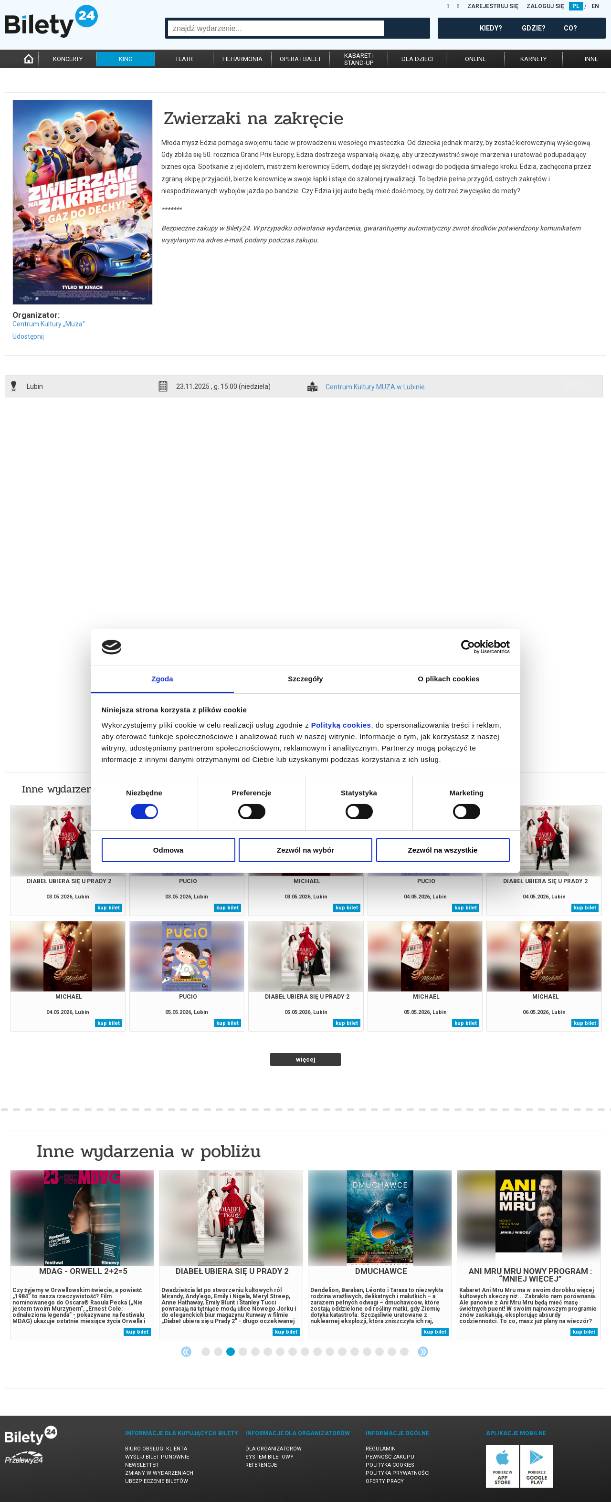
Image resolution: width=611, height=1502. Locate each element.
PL (575, 6)
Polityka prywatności (398, 1473)
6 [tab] (268, 1352)
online (475, 59)
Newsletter (141, 1465)
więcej (306, 1059)
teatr (184, 59)
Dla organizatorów (273, 1449)
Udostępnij (28, 336)
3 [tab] (231, 1352)
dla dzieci (417, 59)
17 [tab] (405, 1352)
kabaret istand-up (359, 59)
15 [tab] (380, 1352)
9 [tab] (305, 1352)
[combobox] (276, 28)
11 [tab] (330, 1352)
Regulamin (381, 1449)
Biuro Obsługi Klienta (156, 1449)
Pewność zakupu (390, 1457)
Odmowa (168, 850)
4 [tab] (243, 1352)
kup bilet (108, 908)
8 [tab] (293, 1352)
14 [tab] (367, 1352)
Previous (186, 1351)
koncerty (68, 59)
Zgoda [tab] (162, 679)
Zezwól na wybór (305, 850)
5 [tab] (256, 1352)
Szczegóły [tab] (305, 679)
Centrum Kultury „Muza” (48, 324)
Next (423, 1351)
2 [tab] (218, 1352)
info (574, 386)
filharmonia (242, 59)
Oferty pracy (385, 1481)
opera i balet (300, 59)
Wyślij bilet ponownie (157, 1457)
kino (126, 59)
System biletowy (269, 1457)
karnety (533, 59)
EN (595, 6)
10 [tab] (318, 1352)
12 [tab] (343, 1352)
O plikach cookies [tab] (448, 679)
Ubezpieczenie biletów (156, 1481)
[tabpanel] (82, 1255)
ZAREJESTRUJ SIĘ (492, 6)
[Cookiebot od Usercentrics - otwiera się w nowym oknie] (468, 647)
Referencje (261, 1465)
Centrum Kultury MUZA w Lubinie (375, 387)
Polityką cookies (341, 725)
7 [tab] (280, 1352)
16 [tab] (392, 1352)
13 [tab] (355, 1352)
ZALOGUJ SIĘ (545, 6)
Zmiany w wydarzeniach (159, 1473)
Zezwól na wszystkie (443, 850)
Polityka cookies (390, 1465)
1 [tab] (206, 1352)
